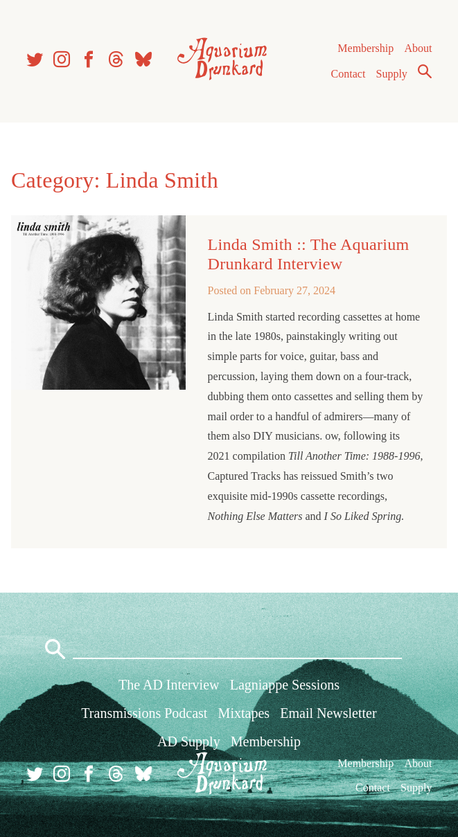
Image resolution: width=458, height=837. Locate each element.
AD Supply (188, 741)
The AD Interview (169, 684)
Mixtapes (244, 713)
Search (425, 71)
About (418, 48)
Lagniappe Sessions (285, 684)
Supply (391, 74)
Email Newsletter (328, 713)
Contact (348, 74)
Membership (365, 48)
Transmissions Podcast (144, 713)
